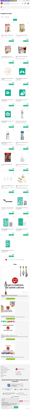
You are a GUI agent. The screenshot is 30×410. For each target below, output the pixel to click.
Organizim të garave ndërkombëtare (22, 399)
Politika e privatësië (19, 379)
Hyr (24, 0)
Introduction (2, 9)
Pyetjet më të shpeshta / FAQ (5, 374)
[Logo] (5, 3)
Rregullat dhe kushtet (4, 375)
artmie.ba (25, 405)
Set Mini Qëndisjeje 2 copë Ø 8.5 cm (7, 57)
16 (21, 264)
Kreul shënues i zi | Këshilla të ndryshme (8, 211)
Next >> (23, 264)
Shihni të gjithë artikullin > (10, 303)
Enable (16, 407)
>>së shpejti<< (19, 376)
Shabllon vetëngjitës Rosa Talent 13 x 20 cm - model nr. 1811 (22, 212)
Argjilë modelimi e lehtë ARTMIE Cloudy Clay (22, 57)
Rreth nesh (2, 371)
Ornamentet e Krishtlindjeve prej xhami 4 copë (22, 167)
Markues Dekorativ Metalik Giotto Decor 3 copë (22, 145)
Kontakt (2, 381)
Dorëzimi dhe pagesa (4, 372)
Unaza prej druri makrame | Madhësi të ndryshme (8, 79)
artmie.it (22, 406)
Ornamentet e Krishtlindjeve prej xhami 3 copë (8, 189)
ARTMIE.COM (21, 405)
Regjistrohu (27, 0)
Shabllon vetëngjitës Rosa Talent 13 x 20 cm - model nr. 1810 (8, 233)
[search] (22, 4)
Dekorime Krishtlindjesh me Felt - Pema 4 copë (22, 189)
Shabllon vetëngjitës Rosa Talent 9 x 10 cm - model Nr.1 (7, 123)
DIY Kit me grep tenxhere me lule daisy (22, 35)
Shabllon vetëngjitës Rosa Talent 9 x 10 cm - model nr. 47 (22, 79)
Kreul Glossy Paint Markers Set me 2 (21, 122)
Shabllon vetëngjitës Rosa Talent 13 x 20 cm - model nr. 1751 (22, 233)
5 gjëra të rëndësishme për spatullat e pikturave (9, 299)
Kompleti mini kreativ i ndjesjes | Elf (7, 166)
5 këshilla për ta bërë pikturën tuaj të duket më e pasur (9, 340)
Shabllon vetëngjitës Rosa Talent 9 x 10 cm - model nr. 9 (22, 101)
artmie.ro (28, 405)
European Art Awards (21, 397)
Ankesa (2, 378)
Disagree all (11, 407)
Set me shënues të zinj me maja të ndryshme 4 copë (7, 145)
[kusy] (4, 41)
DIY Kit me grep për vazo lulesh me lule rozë (7, 35)
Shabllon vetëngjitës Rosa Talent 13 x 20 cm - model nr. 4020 (8, 255)
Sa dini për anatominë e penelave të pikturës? (8, 320)
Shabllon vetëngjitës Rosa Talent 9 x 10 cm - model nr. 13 (7, 101)
